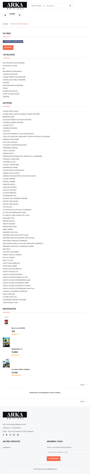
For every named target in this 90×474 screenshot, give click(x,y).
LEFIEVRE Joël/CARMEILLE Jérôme (15, 198)
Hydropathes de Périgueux (13, 170)
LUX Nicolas (7, 207)
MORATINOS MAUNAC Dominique (15, 240)
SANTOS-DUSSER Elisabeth (12, 274)
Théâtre (6, 96)
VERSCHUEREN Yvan (10, 302)
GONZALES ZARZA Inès (11, 159)
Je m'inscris (54, 458)
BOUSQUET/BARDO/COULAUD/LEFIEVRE (17, 119)
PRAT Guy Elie (8, 260)
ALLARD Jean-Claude (10, 111)
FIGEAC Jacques (9, 150)
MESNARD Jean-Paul (10, 232)
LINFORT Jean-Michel (10, 201)
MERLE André (8, 229)
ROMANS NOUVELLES (10, 91)
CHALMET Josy (8, 125)
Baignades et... (17, 349)
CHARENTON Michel (10, 128)
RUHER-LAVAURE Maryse (14, 41)
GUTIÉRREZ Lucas (9, 162)
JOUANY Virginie (9, 179)
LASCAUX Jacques (9, 190)
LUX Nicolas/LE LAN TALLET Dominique (17, 209)
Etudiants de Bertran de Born (14, 145)
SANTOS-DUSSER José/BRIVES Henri (16, 283)
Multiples (6, 249)
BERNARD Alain (8, 117)
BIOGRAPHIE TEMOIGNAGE (12, 71)
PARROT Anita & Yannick (12, 254)
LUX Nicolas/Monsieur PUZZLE (14, 212)
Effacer (8, 47)
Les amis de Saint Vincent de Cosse (16, 215)
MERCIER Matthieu (10, 226)
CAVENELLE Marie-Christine (13, 122)
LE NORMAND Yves (10, 195)
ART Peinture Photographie (14, 63)
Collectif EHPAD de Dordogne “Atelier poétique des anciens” (26, 136)
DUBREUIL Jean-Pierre (11, 139)
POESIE (5, 88)
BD (4, 68)
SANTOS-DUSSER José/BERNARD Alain (16, 280)
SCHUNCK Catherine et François (15, 291)
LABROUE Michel (9, 184)
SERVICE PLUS (52, 469)
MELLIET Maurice (9, 224)
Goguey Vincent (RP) (11, 164)
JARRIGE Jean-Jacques (11, 173)
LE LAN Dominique (9, 193)
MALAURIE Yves (8, 218)
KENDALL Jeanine (9, 181)
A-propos (6, 447)
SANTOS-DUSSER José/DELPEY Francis (17, 285)
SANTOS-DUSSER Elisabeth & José (15, 277)
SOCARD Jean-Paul (10, 297)
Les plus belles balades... (21, 369)
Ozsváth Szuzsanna (11, 252)
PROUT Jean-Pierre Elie (11, 263)
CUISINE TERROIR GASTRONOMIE (14, 77)
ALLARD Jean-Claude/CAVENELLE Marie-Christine (21, 114)
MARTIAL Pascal (9, 221)
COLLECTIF (6, 131)
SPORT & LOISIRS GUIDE (11, 94)
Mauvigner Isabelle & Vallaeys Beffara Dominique (23, 243)
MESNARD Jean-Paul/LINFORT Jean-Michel (18, 238)
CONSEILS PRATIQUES (10, 74)
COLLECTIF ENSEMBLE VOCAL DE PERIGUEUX (18, 133)
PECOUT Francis (9, 257)
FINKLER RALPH (8, 153)
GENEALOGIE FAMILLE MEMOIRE (14, 80)
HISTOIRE (6, 82)
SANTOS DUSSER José (10, 271)
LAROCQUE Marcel (10, 187)
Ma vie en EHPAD (18, 328)
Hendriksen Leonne (10, 167)
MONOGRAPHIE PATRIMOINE (13, 85)
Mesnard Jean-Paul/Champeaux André (18, 246)
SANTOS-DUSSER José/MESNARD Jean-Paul (18, 288)
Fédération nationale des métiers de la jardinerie (22, 156)
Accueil (5, 24)
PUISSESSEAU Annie (10, 266)
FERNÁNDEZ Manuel (10, 148)
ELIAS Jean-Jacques (10, 142)
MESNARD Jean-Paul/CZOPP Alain (15, 235)
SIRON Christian (9, 294)
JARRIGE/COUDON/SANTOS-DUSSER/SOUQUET (19, 176)
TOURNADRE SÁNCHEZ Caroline (14, 299)
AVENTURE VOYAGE (10, 65)
